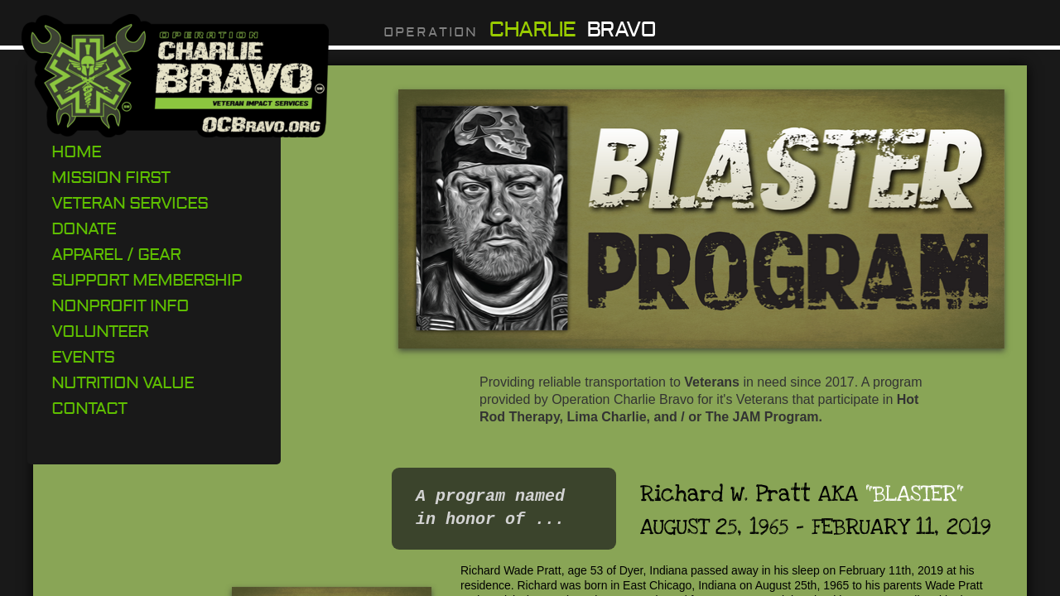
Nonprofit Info (120, 306)
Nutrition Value (122, 382)
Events (82, 357)
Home (76, 152)
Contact (89, 408)
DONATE (83, 229)
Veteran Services (129, 203)
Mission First (110, 177)
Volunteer (99, 331)
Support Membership (146, 280)
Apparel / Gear (116, 254)
